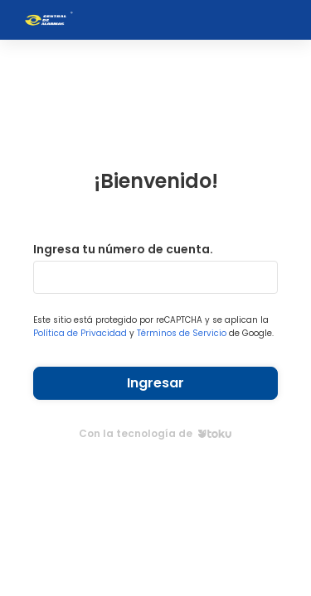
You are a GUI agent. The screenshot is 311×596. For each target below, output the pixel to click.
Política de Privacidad (80, 333)
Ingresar (155, 382)
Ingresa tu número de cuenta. (123, 249)
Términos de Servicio (181, 333)
